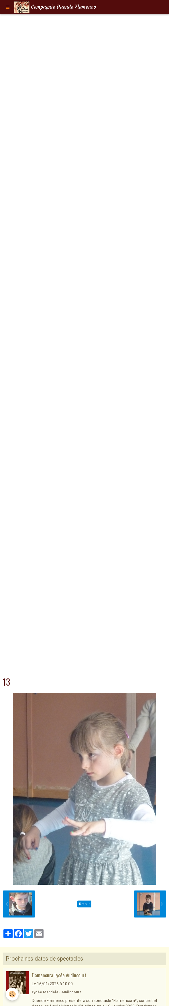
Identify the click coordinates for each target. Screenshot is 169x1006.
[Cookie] (12, 994)
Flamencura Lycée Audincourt (59, 975)
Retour (84, 904)
